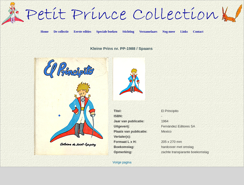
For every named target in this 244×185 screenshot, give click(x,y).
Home (45, 31)
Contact (198, 31)
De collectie (61, 31)
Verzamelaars (148, 31)
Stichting (128, 31)
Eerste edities (82, 31)
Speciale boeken (106, 31)
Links (184, 31)
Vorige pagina (122, 162)
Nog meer (168, 31)
